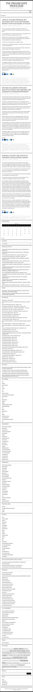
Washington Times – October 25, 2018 (8, 360)
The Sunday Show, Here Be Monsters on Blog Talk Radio (11, 566)
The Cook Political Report (6, 544)
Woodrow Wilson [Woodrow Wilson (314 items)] (26, 666)
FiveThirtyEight (4, 525)
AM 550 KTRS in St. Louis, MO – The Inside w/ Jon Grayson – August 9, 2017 (15, 311)
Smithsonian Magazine (6, 484)
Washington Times (5, 459)
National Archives (5, 615)
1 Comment (17, 93)
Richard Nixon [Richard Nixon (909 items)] (9, 663)
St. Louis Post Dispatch (6, 452)
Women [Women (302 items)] (23, 666)
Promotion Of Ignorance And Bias (14, 81)
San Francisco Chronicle (6, 449)
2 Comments (16, 159)
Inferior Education (16, 79)
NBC (3, 407)
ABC (2, 381)
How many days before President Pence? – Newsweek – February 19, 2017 (14, 254)
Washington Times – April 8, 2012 (7, 356)
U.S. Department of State (6, 630)
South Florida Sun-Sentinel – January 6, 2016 (9, 337)
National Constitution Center (7, 587)
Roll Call (3, 536)
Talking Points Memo (5, 416)
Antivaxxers (9, 145)
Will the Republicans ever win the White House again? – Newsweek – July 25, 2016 (16, 284)
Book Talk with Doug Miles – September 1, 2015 (10, 315)
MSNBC (3, 402)
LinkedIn (3, 509)
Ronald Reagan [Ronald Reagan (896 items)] (16, 663)
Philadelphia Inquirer (5, 447)
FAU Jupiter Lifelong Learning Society (8, 508)
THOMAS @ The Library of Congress (8, 603)
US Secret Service (22, 218)
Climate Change (18, 146)
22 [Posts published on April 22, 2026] (16, 233)
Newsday (3, 446)
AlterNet (3, 383)
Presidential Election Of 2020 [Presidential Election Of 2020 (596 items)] (21, 658)
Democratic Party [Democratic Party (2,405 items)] (15, 651)
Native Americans (16, 148)
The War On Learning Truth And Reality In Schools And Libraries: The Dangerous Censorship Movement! (16, 90)
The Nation (4, 489)
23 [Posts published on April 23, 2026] (20, 233)
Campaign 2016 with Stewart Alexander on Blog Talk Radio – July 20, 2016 (14, 317)
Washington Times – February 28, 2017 (8, 358)
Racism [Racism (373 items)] (19, 660)
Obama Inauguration (5, 642)
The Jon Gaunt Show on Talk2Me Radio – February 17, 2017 (12, 350)
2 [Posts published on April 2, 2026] (20, 227)
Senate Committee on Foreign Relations (9, 622)
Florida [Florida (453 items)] (10, 652)
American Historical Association (7, 572)
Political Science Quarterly (6, 481)
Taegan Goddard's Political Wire (7, 543)
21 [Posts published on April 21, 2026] (12, 233)
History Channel (4, 396)
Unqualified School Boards (22, 83)
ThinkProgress (4, 556)
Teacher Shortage (15, 83)
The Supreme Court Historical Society (8, 600)
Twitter (3, 511)
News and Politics (6, 78)
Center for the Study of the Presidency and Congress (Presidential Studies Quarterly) (16, 575)
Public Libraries (27, 148)
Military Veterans (5, 81)
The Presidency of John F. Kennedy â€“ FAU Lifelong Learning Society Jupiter (15, 371)
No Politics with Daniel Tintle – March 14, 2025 (10, 331)
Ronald (10, 25)
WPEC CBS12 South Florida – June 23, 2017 (9, 361)
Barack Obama (13, 216)
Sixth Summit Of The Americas (13, 218)
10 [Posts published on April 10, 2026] (24, 229)
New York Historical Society (6, 590)
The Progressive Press (6, 553)
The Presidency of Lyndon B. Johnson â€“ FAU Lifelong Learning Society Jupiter (15, 373)
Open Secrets (4, 592)
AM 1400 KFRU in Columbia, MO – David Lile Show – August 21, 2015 (14, 306)
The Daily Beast (4, 546)
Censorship (13, 146)
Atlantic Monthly (4, 466)
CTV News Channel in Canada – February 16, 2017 (10, 319)
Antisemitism (4, 145)
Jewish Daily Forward (5, 438)
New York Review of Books (6, 478)
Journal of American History (6, 582)
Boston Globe (4, 428)
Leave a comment (16, 25)
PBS (2, 412)
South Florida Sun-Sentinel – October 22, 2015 (10, 345)
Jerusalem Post (4, 436)
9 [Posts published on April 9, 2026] (20, 229)
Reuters (3, 414)
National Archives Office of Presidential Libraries (10, 617)
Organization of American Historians (8, 593)
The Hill (3, 549)
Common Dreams (5, 518)
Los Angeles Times (5, 441)
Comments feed (4, 682)
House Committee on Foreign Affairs (8, 610)
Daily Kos (3, 520)
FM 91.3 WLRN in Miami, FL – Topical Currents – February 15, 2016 (13, 323)
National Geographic (5, 474)
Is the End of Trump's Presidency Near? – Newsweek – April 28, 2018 (13, 256)
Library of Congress (5, 614)
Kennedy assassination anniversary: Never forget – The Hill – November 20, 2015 (16, 260)
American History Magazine (6, 464)
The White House (5, 627)
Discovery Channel (5, 393)
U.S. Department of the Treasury (7, 632)
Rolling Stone (4, 482)
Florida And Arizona (9, 79)
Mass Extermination (5, 148)
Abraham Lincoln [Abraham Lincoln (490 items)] (5, 648)
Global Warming (20, 147)
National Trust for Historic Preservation (8, 588)
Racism (10, 149)
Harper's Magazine (5, 471)
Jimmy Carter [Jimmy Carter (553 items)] (28, 653)
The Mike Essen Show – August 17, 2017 (9, 353)
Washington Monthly (5, 500)
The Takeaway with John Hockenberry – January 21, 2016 (11, 355)
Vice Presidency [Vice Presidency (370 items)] (19, 666)
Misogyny (10, 148)
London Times (4, 439)
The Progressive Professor (16, 4)
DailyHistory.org (4, 577)
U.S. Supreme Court (5, 637)
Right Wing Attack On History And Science (19, 82)
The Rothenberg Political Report (7, 554)
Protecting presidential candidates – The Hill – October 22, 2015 (13, 262)
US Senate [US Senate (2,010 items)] (14, 666)
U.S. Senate (4, 635)
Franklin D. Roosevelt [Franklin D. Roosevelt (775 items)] (21, 652)
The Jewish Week (5, 456)
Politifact (3, 533)
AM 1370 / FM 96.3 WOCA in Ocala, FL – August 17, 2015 (11, 304)
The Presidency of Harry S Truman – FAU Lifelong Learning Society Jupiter (14, 370)
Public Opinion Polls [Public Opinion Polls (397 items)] (14, 660)
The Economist (4, 487)
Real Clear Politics (5, 535)
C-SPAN (3, 388)
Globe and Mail (4, 433)
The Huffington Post (5, 551)
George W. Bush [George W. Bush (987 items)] (7, 654)
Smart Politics (4, 541)
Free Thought (15, 147)
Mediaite (3, 401)
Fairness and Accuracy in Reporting (8, 394)
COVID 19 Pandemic (24, 146)
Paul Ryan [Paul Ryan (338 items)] (3, 657)
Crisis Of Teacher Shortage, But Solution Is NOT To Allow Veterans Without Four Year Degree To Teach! (16, 22)
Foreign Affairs (4, 468)
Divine (14, 689)
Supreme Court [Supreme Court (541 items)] (25, 663)
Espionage (25, 216)
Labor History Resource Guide (7, 585)
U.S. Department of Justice (6, 628)
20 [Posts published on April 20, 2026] (8, 233)
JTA (2, 398)
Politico (3, 530)
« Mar (3, 238)
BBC (2, 386)
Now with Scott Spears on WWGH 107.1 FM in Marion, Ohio (12, 565)
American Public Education (21, 144)
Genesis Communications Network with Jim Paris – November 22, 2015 (14, 327)
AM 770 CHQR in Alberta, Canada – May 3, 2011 (10, 312)
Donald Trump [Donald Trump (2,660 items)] (25, 651)
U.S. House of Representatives (7, 633)
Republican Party (8, 82)
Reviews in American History (7, 597)
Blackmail (18, 216)
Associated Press (5, 385)
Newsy (3, 409)
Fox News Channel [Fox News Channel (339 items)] (14, 652)
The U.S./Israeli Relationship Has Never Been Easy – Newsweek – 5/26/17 (14, 272)
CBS (2, 389)
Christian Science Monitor (6, 431)
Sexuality (10, 83)
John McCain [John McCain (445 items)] (14, 655)
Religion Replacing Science (16, 149)
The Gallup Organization (6, 548)
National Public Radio (5, 406)
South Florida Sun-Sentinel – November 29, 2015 (10, 342)
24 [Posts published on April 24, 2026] (24, 233)
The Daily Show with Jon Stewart (7, 419)
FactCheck (3, 523)
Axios (3, 517)
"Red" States (13, 78)
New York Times (5, 444)
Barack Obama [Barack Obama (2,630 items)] (18, 649)
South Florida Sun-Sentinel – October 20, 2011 (10, 343)
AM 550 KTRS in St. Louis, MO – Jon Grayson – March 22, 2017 (12, 309)
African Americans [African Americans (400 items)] (11, 648)
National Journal (4, 528)
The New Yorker (4, 492)
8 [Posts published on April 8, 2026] (16, 229)
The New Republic (5, 491)
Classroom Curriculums (20, 78)
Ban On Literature (8, 146)
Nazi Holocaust (21, 148)
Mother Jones (4, 473)
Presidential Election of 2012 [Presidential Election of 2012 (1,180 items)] (20, 657)
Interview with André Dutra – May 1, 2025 (9, 329)
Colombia (21, 216)
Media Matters (4, 399)
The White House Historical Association (8, 601)
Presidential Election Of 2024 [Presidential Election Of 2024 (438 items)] (6, 660)
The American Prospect (6, 486)
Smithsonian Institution (6, 625)
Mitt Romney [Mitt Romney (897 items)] (27, 655)
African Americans (14, 144)
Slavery (25, 149)
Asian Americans (14, 145)
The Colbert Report (5, 417)
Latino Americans (26, 147)
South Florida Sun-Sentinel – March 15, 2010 (9, 340)
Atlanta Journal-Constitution (6, 426)
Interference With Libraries (23, 79)
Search (29, 673)
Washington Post (5, 457)
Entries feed (4, 680)
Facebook (3, 506)
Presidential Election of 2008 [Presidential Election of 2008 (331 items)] (9, 657)
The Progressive (4, 494)
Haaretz (3, 434)
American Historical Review (6, 574)
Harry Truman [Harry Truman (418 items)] (17, 653)
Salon (3, 538)
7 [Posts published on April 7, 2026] (12, 229)
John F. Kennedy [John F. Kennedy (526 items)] (9, 655)
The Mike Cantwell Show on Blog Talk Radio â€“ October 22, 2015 (13, 351)
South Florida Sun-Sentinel (6, 451)
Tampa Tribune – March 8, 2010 (7, 348)
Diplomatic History (5, 579)
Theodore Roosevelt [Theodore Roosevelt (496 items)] (14, 664)
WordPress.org (4, 684)
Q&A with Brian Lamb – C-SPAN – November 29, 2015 (11, 335)
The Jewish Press (5, 454)
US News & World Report (6, 497)
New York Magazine (5, 476)
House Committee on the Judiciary (8, 612)
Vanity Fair (3, 499)
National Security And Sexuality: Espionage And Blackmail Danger (15, 156)
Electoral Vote (4, 522)
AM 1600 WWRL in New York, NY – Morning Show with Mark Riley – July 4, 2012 (15, 307)
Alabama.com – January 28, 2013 (7, 300)
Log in (3, 679)
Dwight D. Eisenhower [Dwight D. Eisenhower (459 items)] (5, 652)
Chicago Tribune (4, 429)
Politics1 (3, 531)
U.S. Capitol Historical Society (7, 605)
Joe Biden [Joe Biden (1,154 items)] (4, 655)
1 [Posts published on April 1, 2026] (16, 227)
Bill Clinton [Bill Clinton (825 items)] (25, 648)
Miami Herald (4, 442)
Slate (3, 540)
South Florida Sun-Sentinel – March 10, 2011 (9, 338)
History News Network (6, 563)
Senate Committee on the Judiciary (8, 623)
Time (3, 495)
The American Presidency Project (7, 598)
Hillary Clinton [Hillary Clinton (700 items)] (23, 653)
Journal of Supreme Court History (7, 584)
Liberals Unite (4, 526)
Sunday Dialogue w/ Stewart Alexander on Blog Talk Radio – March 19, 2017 (15, 346)
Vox (2, 420)
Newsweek (4, 479)
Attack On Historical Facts (21, 145)
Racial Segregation (5, 149)
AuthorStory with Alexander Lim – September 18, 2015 (11, 314)
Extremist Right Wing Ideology (7, 147)
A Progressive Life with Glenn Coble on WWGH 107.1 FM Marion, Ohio (14, 562)
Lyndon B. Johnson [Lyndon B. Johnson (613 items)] (20, 655)
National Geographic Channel (7, 404)
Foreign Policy (4, 469)
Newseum (3, 620)
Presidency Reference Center (7, 595)
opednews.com (4, 411)
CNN (3, 391)
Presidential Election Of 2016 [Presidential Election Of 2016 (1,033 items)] (9, 658)
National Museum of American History (8, 619)
